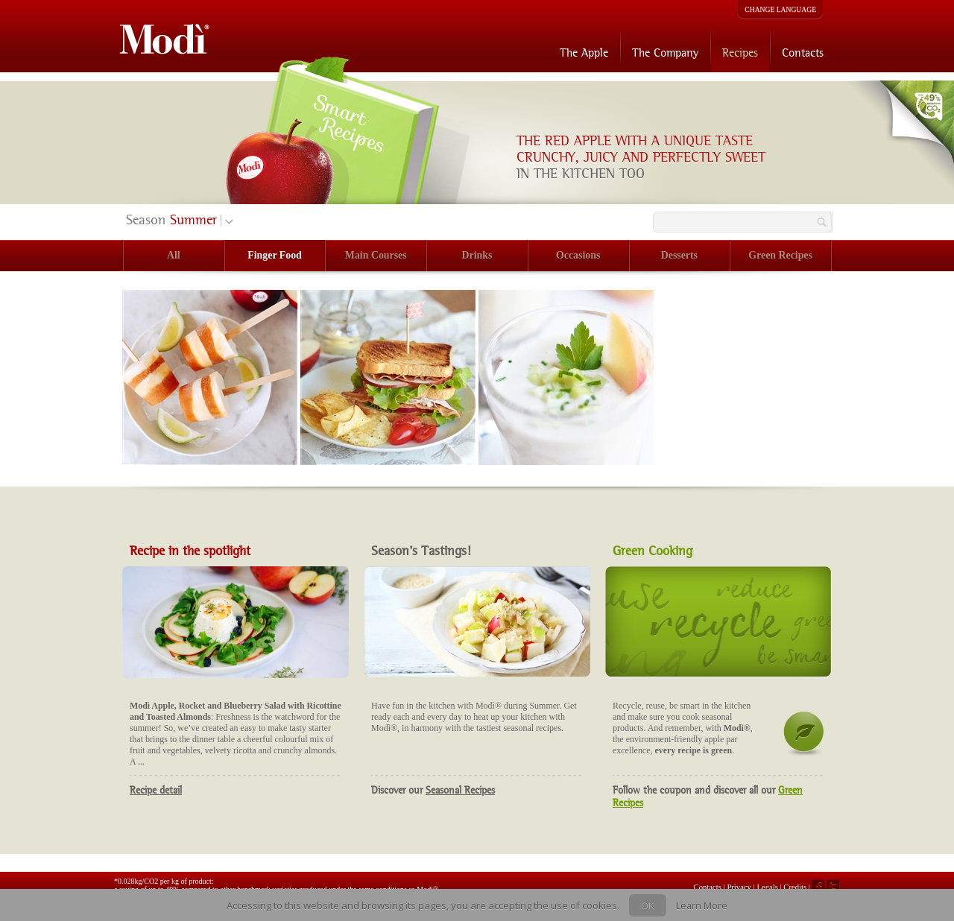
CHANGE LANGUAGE (780, 9)
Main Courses (376, 255)
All (173, 255)
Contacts (803, 52)
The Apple (584, 52)
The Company (665, 52)
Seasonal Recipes (460, 790)
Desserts (679, 255)
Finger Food (274, 255)
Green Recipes (780, 255)
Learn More (701, 905)
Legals (768, 886)
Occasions (578, 255)
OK (647, 905)
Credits (794, 886)
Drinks (477, 255)
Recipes (740, 52)
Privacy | (741, 886)
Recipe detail (156, 790)
